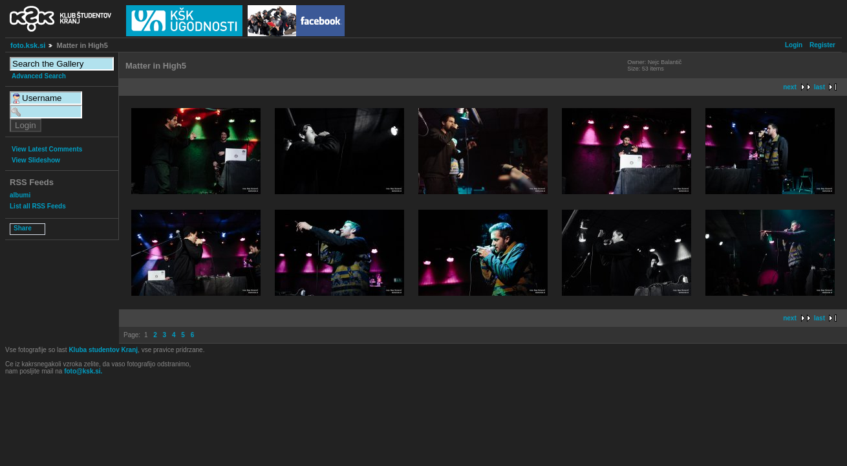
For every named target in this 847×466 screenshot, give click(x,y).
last (819, 87)
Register (822, 45)
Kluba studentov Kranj (103, 349)
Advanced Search (39, 76)
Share (23, 228)
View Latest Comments (47, 149)
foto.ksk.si (27, 45)
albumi (20, 195)
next (790, 87)
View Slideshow (36, 160)
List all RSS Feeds (38, 206)
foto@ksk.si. (83, 371)
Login (793, 45)
